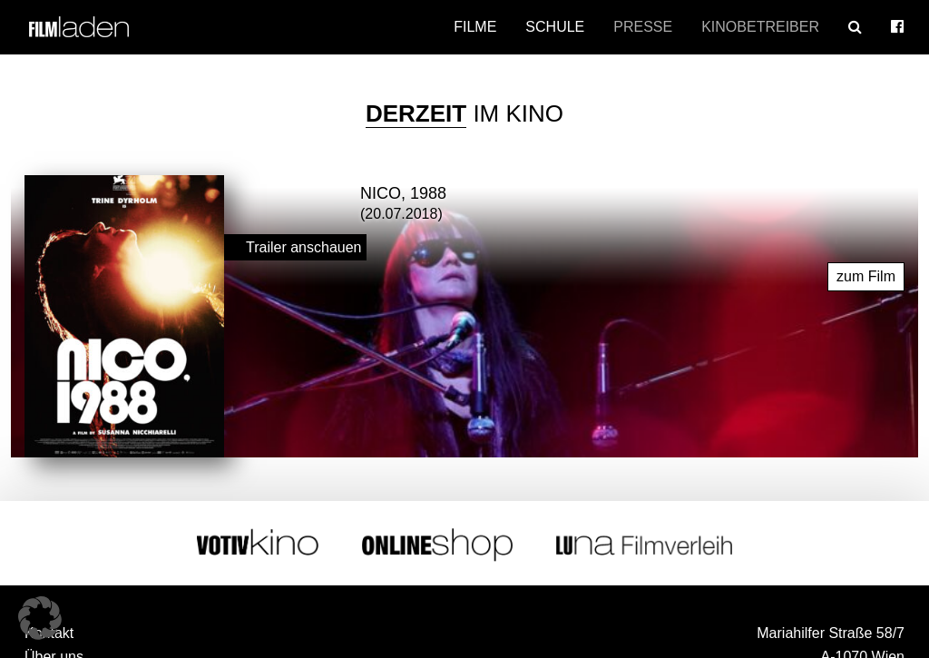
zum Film (865, 273)
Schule (554, 26)
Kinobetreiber (760, 26)
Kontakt (48, 630)
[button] (40, 618)
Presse (642, 26)
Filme (475, 26)
